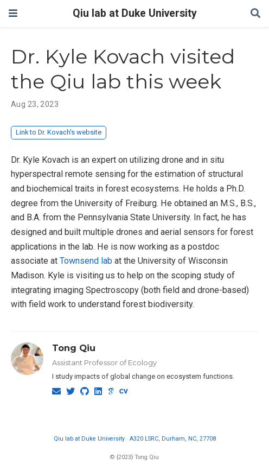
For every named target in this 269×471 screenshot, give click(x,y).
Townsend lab (86, 261)
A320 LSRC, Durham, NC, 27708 (173, 438)
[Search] (255, 14)
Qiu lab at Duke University (135, 13)
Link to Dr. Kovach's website (58, 132)
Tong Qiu (73, 347)
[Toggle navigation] (13, 13)
